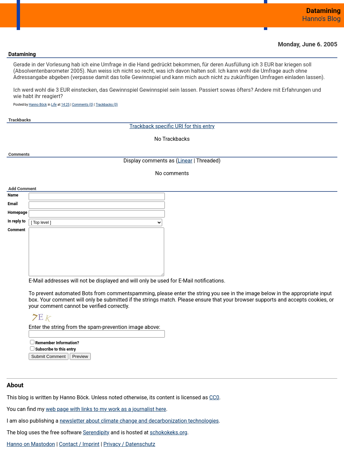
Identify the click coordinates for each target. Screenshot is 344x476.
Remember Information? (57, 353)
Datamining (22, 54)
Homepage (17, 212)
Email (13, 203)
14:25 (65, 104)
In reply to (17, 221)
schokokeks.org (168, 442)
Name (13, 195)
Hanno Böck (38, 104)
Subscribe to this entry (55, 359)
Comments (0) (82, 104)
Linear (185, 160)
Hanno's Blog (321, 19)
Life (53, 104)
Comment (16, 229)
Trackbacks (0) (107, 104)
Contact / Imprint (79, 454)
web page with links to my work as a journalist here (106, 419)
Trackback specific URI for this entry (172, 126)
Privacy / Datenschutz (129, 454)
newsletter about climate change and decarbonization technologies (139, 431)
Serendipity (96, 442)
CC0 (214, 407)
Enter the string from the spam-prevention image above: (94, 337)
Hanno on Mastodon (31, 454)
